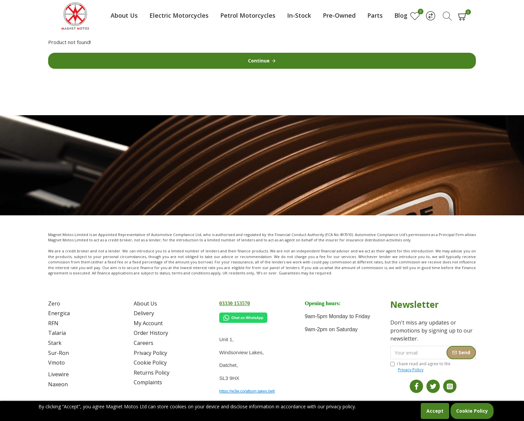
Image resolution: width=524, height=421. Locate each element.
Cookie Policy (472, 411)
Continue (259, 60)
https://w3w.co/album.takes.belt (247, 391)
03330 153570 (234, 303)
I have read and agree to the (420, 367)
